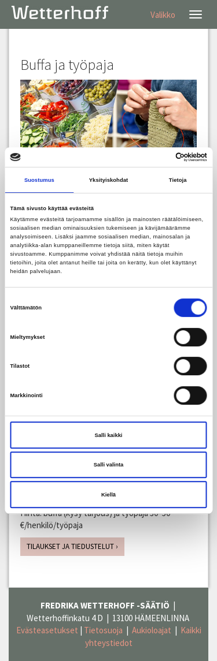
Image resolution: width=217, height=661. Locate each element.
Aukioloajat (151, 630)
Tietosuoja (103, 630)
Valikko (162, 14)
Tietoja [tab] (178, 180)
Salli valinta (109, 465)
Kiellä (108, 495)
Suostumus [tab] (39, 180)
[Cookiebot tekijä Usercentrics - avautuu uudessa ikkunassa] (157, 157)
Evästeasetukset (47, 630)
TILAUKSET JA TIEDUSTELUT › (72, 546)
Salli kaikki (109, 435)
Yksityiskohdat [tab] (108, 180)
